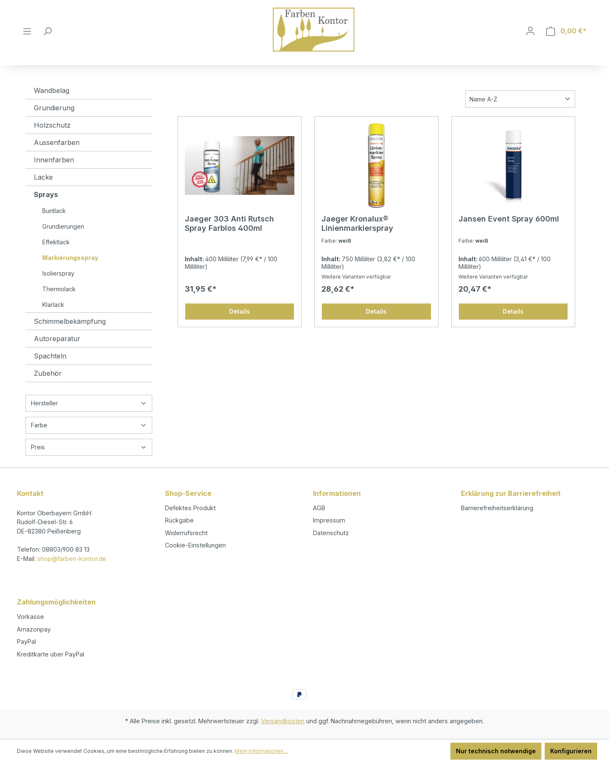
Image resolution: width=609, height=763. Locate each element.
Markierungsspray (70, 257)
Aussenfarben (57, 142)
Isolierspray (58, 273)
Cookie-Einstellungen (195, 545)
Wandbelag (51, 90)
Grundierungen (63, 226)
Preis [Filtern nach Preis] (89, 447)
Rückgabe (179, 520)
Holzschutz (52, 125)
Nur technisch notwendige (496, 751)
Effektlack (56, 242)
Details (239, 311)
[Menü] (27, 31)
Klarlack (53, 304)
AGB (319, 507)
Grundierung (54, 108)
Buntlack (54, 210)
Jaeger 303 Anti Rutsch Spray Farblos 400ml (229, 223)
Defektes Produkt (190, 507)
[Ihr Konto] (530, 30)
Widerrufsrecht (186, 532)
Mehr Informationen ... (261, 751)
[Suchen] (47, 31)
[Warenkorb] (566, 31)
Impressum (329, 520)
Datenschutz (331, 532)
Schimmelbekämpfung (70, 321)
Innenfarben (54, 160)
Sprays (46, 194)
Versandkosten (282, 721)
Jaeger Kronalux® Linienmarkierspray (357, 223)
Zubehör (48, 373)
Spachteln (50, 356)
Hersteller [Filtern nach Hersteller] (89, 403)
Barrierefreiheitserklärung (497, 507)
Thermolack (59, 289)
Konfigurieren (571, 751)
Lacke (43, 177)
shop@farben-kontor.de (71, 558)
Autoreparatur (57, 338)
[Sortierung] (520, 99)
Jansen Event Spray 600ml (508, 218)
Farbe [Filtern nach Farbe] (89, 425)
